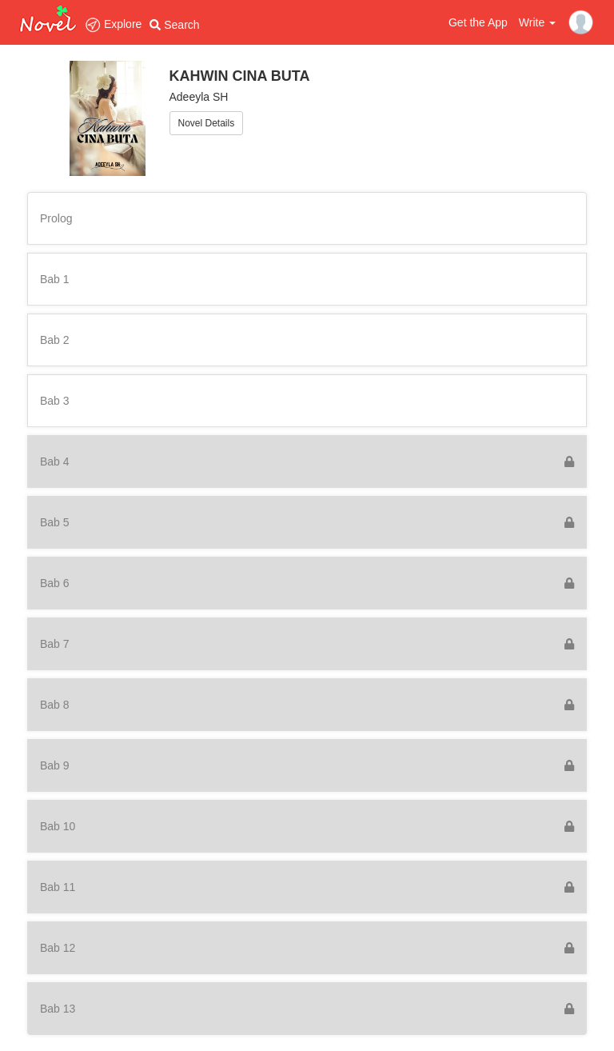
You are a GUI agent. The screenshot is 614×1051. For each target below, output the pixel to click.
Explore (113, 24)
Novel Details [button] (206, 123)
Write (537, 22)
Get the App (478, 22)
